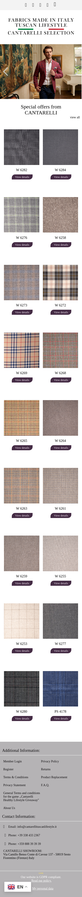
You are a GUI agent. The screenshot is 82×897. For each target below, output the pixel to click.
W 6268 (60, 373)
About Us (9, 808)
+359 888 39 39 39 (29, 844)
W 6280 (21, 711)
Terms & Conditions (15, 777)
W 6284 (60, 170)
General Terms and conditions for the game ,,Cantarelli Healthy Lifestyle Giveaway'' (21, 796)
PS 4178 (60, 711)
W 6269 (21, 373)
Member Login (12, 761)
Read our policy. (41, 880)
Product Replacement (54, 777)
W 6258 (60, 238)
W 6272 (60, 305)
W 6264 (60, 441)
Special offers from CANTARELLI (41, 109)
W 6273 (21, 305)
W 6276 (21, 238)
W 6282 (21, 170)
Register (8, 769)
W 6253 (21, 644)
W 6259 (21, 576)
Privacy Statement (14, 785)
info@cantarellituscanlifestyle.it (37, 826)
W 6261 (60, 508)
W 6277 (60, 644)
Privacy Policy (50, 761)
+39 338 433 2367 (29, 835)
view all (75, 117)
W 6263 (21, 508)
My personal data (42, 888)
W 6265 (21, 441)
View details (22, 177)
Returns (46, 769)
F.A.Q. (45, 785)
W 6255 (60, 576)
